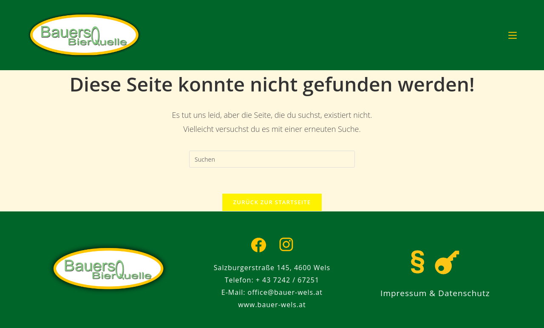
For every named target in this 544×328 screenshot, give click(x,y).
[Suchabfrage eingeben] (272, 159)
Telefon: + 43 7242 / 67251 (272, 280)
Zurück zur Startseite (272, 202)
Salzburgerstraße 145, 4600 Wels (272, 267)
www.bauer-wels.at (272, 304)
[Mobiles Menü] (512, 35)
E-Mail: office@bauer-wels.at (272, 292)
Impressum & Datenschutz (435, 293)
